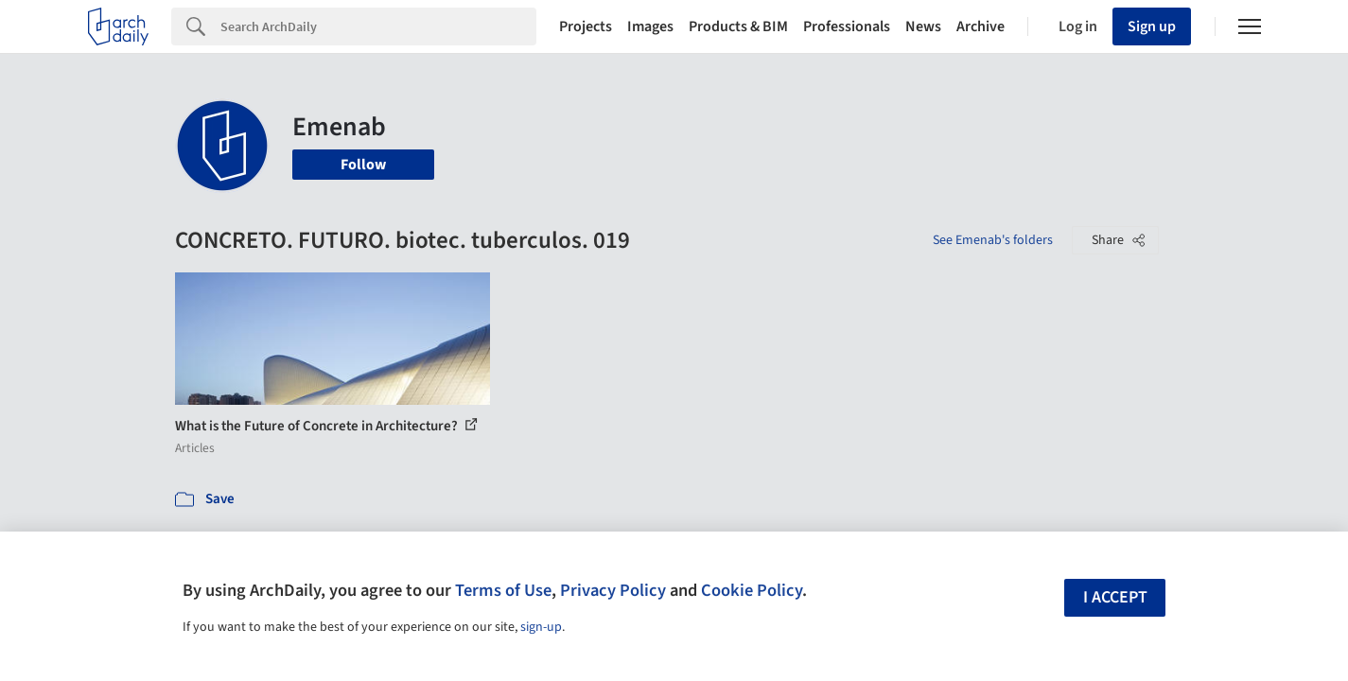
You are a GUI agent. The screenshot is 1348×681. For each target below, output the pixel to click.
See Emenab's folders (993, 240)
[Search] (378, 26)
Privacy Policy (613, 590)
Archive (980, 26)
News (923, 26)
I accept (1115, 597)
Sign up (1152, 26)
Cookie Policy (751, 590)
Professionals (846, 26)
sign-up (541, 627)
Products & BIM (738, 26)
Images (650, 26)
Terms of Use (503, 590)
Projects (585, 26)
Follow (363, 164)
